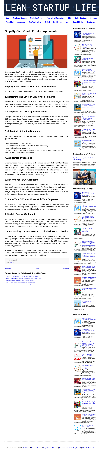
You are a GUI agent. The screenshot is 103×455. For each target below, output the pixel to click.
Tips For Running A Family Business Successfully (18, 284)
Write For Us (69, 447)
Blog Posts (62, 447)
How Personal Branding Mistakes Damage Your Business (20, 282)
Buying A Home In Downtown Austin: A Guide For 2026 (20, 280)
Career (10, 262)
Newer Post (8, 268)
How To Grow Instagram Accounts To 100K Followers (89, 355)
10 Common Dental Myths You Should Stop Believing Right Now (22, 276)
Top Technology (35, 22)
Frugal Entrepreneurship (15, 22)
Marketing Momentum (55, 18)
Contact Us (91, 447)
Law (67, 22)
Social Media (78, 22)
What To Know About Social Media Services (89, 94)
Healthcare (91, 22)
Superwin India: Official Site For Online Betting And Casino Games (89, 118)
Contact (93, 18)
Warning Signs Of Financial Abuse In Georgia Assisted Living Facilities (23, 278)
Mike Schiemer (26, 447)
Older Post (66, 268)
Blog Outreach (77, 447)
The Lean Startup (20, 18)
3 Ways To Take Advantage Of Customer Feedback (89, 278)
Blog (7, 18)
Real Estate (57, 22)
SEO (70, 18)
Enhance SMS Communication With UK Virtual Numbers (88, 33)
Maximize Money (36, 18)
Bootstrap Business (36, 447)
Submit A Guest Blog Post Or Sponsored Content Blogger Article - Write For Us (88, 106)
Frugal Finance (47, 447)
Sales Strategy (81, 18)
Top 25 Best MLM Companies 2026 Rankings (89, 70)
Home (37, 268)
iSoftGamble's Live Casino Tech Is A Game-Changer (88, 130)
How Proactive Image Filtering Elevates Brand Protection (88, 46)
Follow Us (84, 447)
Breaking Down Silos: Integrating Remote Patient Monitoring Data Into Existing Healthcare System (89, 243)
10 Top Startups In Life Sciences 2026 (87, 426)
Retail (47, 22)
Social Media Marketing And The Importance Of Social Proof (89, 82)
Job (13, 262)
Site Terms (55, 447)
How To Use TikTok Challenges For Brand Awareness (87, 58)
